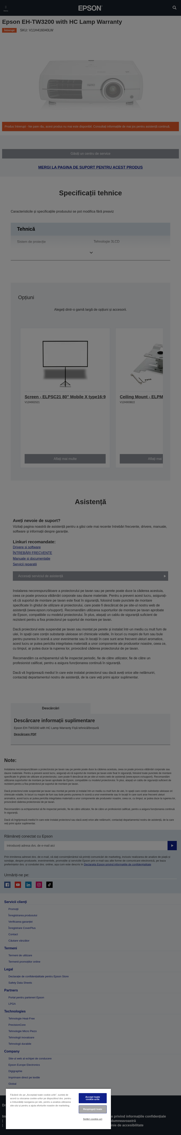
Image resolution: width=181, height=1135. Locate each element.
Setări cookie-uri (92, 1119)
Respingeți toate (92, 1109)
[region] (58, 1108)
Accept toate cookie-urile (92, 1098)
